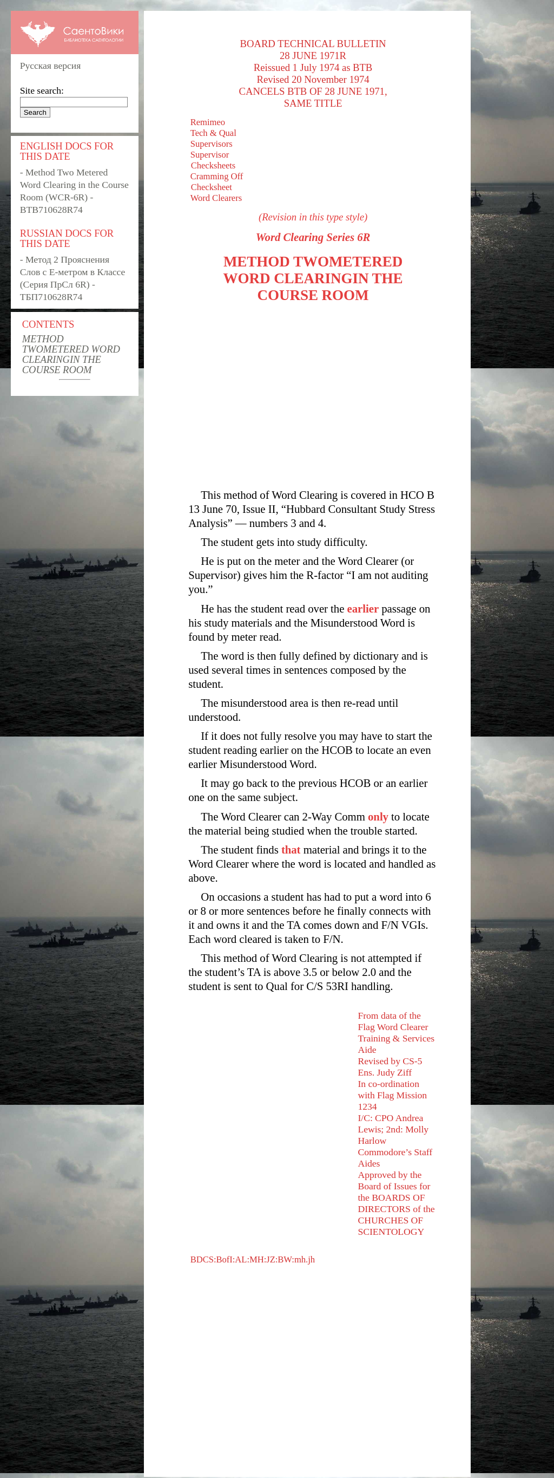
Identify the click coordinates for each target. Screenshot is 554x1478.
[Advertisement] (313, 396)
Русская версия (50, 65)
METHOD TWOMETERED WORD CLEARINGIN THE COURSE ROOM (71, 354)
